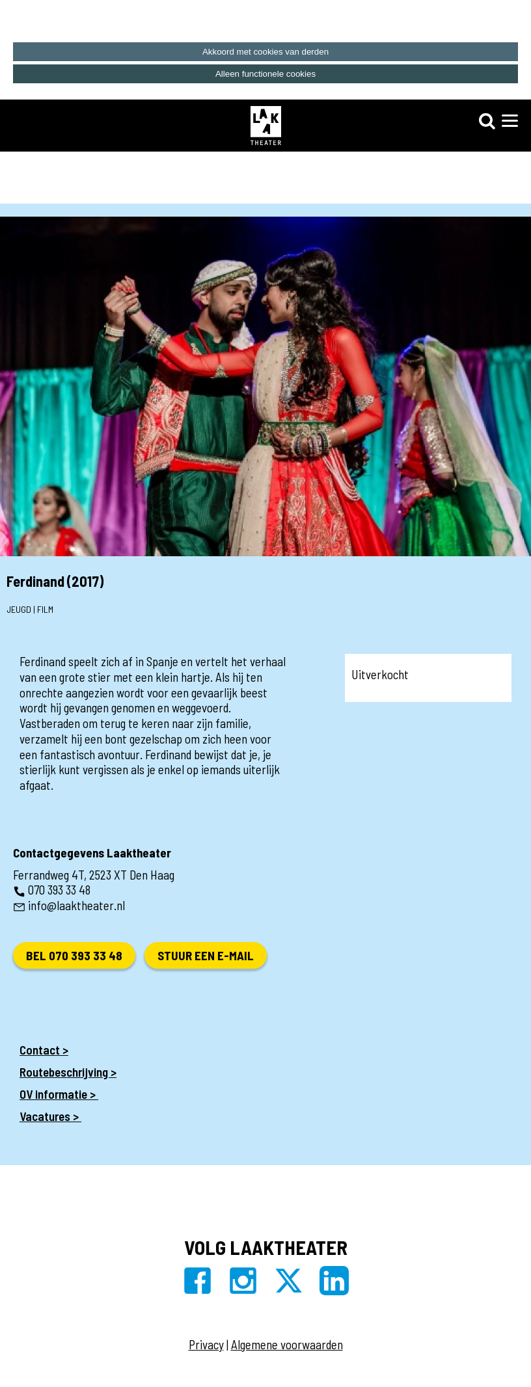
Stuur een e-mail (205, 955)
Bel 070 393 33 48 (74, 955)
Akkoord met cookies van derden (265, 52)
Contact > (44, 1049)
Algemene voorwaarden (287, 1344)
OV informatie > (59, 1093)
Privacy (206, 1344)
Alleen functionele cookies (265, 74)
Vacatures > (50, 1116)
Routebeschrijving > (68, 1071)
